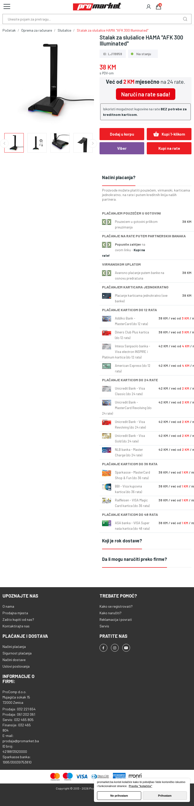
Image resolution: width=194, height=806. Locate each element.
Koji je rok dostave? (122, 540)
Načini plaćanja (14, 646)
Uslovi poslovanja (16, 666)
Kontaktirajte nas (16, 626)
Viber (122, 148)
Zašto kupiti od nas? (18, 619)
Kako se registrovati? (116, 606)
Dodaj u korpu (122, 134)
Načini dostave (14, 659)
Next (92, 143)
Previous (4, 143)
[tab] (146, 177)
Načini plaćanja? (118, 177)
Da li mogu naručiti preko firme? (134, 559)
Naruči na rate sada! (145, 94)
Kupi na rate (169, 148)
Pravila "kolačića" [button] (140, 786)
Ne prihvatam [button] (119, 795)
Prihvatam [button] (165, 795)
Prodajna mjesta (15, 613)
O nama (8, 606)
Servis (104, 626)
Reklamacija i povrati (116, 619)
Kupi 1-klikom (169, 134)
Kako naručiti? (111, 613)
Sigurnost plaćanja (17, 653)
